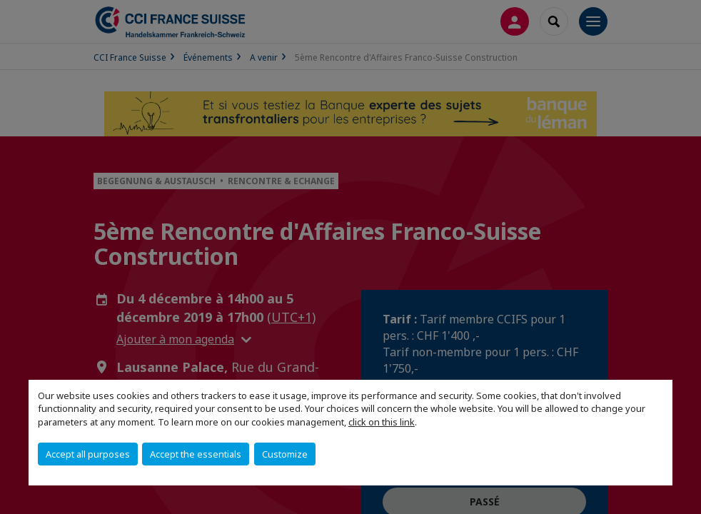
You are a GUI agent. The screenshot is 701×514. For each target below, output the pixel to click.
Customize (285, 454)
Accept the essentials (195, 454)
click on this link (381, 421)
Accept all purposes (88, 454)
